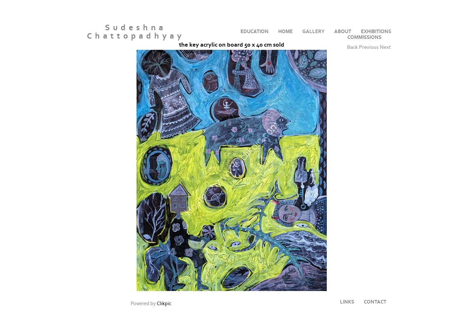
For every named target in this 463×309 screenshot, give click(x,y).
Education (255, 31)
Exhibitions (376, 31)
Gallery (313, 31)
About (342, 31)
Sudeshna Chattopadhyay (135, 32)
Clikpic (164, 303)
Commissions (364, 37)
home (285, 31)
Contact (375, 302)
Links (347, 302)
